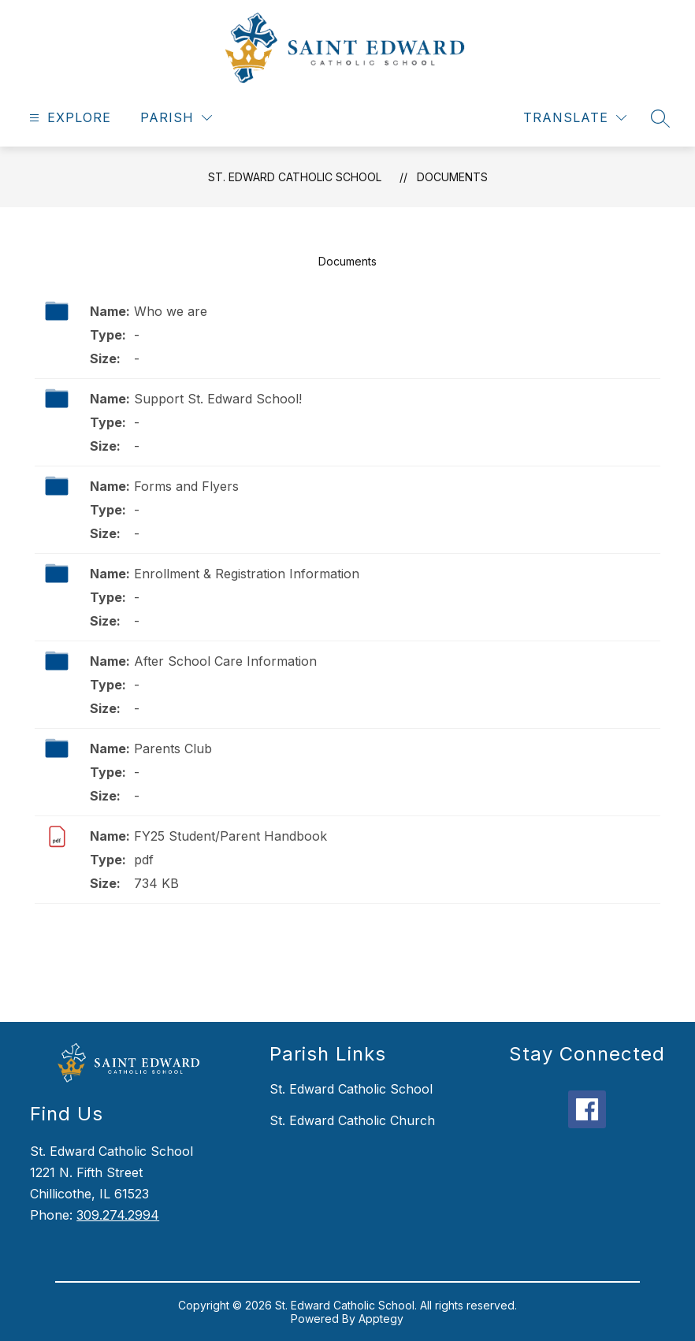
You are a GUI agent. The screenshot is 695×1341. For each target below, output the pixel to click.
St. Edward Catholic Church (352, 1120)
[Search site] (660, 118)
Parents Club (173, 748)
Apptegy (381, 1318)
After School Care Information (225, 661)
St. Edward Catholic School (294, 177)
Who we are (170, 311)
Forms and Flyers (186, 486)
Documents (452, 177)
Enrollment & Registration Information (246, 573)
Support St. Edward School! (218, 399)
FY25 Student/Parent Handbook (230, 836)
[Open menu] (68, 118)
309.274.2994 (117, 1215)
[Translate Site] (574, 118)
